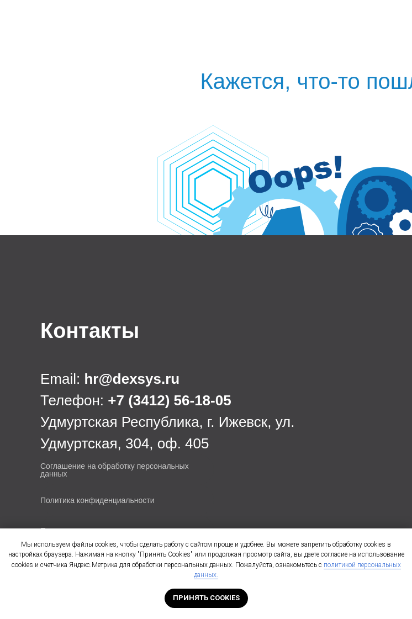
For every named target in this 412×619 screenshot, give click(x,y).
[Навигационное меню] (395, 19)
